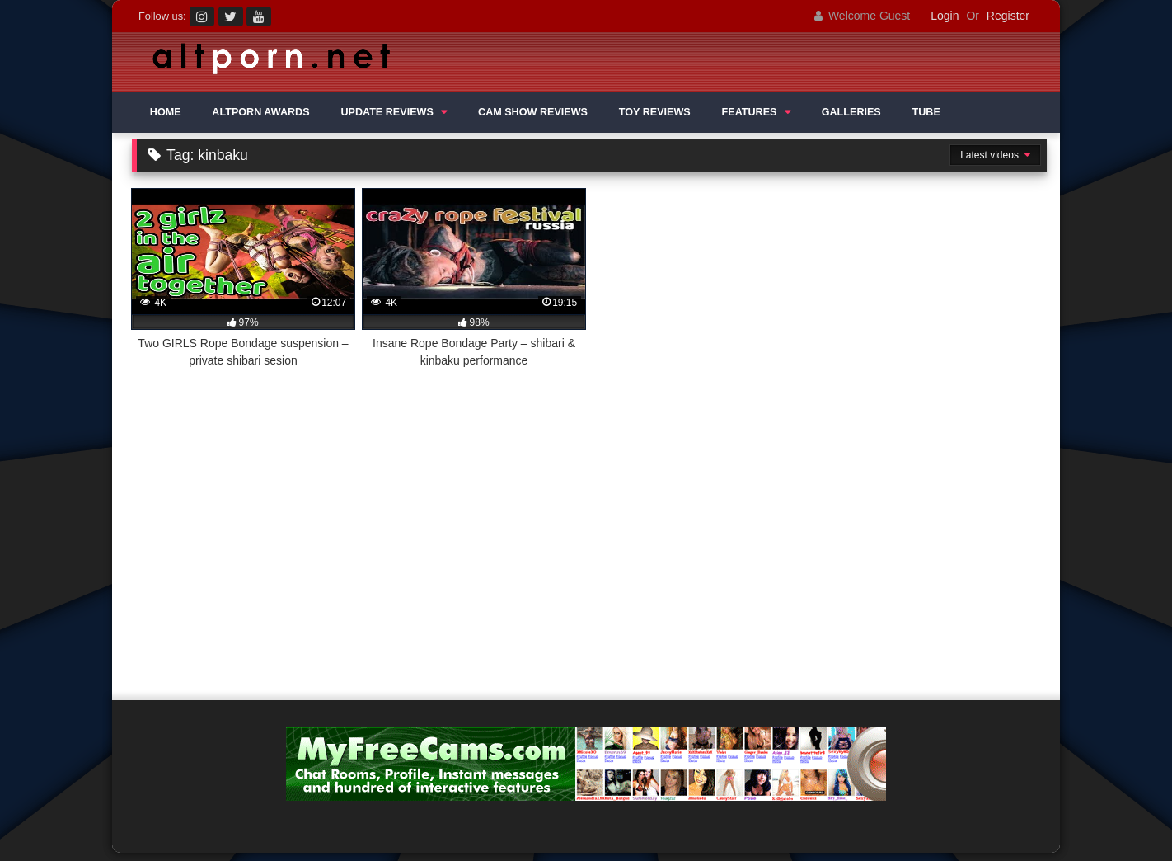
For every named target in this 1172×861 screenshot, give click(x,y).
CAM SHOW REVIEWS (533, 112)
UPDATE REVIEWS (386, 112)
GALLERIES (851, 112)
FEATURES (749, 112)
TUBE (926, 112)
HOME (165, 112)
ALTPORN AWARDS (260, 112)
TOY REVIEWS (655, 112)
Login (945, 15)
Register (1008, 15)
